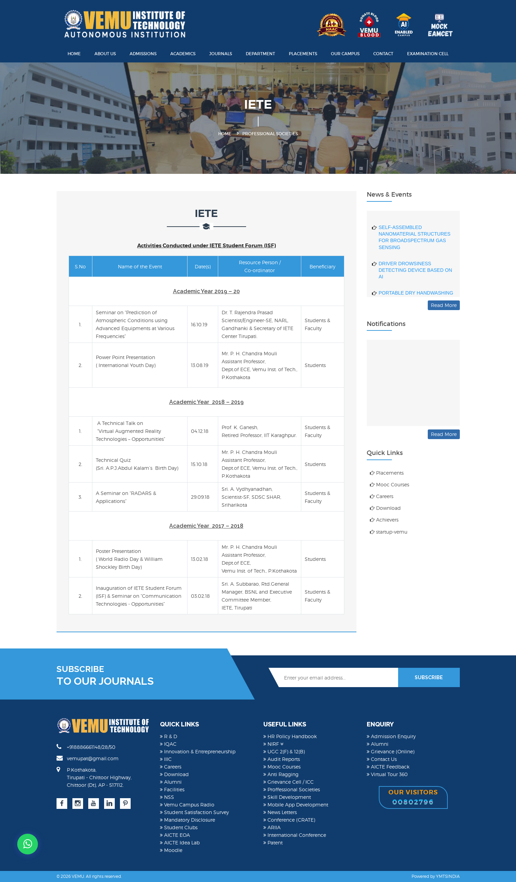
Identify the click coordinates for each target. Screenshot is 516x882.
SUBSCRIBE (429, 677)
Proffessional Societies (291, 789)
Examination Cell (427, 53)
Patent (273, 842)
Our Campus (345, 53)
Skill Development (287, 797)
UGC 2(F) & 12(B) (284, 751)
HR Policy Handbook (290, 736)
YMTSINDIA (448, 876)
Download (385, 508)
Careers (381, 496)
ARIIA (272, 827)
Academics (182, 53)
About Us (105, 53)
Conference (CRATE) (289, 820)
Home (74, 53)
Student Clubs (179, 827)
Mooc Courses (389, 484)
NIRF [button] (273, 744)
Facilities (172, 789)
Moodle (171, 850)
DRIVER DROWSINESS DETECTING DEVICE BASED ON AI (415, 279)
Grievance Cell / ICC (288, 782)
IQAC (168, 744)
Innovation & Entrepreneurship (197, 751)
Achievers (384, 520)
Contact (383, 53)
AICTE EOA (175, 835)
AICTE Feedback (388, 767)
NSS (167, 797)
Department (260, 53)
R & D (168, 736)
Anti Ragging (281, 774)
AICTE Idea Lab (180, 842)
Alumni (171, 782)
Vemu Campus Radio (187, 804)
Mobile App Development (295, 804)
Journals (220, 53)
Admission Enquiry (391, 736)
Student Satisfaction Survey (194, 812)
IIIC (166, 759)
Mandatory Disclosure (187, 820)
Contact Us (382, 759)
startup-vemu (388, 532)
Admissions (143, 53)
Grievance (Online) (390, 751)
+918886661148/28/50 (86, 747)
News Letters (280, 812)
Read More (444, 305)
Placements (303, 53)
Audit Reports (281, 759)
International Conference (294, 835)
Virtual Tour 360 (387, 774)
